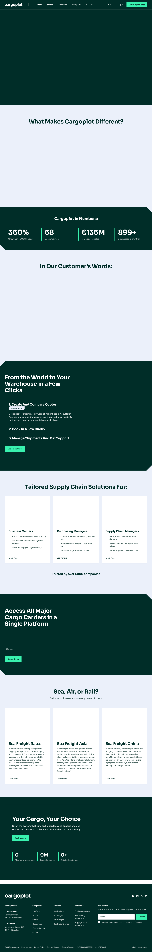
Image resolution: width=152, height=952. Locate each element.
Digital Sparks (142, 947)
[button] (50, 4)
